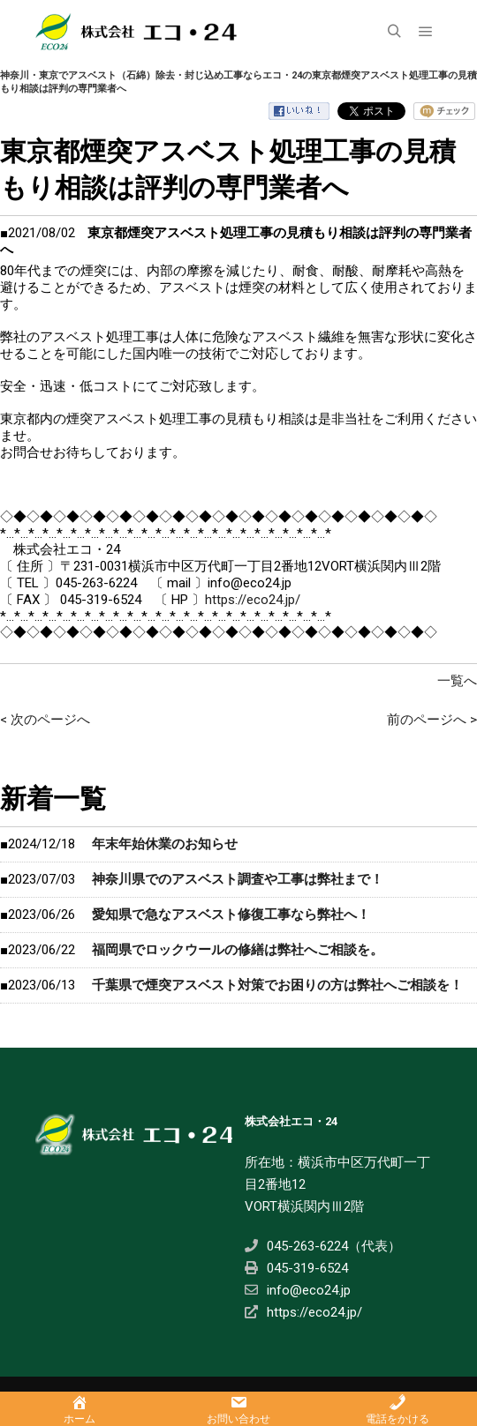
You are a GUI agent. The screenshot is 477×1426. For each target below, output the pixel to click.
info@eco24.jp (298, 1290)
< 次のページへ (45, 720)
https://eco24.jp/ (252, 600)
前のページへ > (432, 720)
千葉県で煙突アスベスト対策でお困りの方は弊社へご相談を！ (277, 985)
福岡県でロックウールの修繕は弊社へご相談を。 (237, 950)
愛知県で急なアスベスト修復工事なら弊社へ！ (231, 914)
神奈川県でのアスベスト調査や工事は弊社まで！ (237, 879)
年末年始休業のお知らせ (165, 844)
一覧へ (457, 681)
